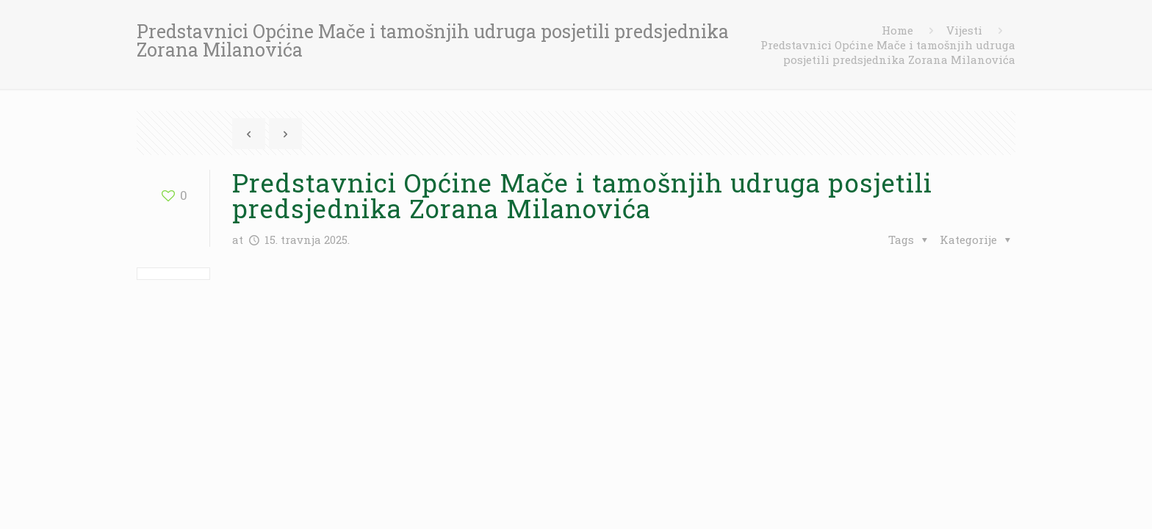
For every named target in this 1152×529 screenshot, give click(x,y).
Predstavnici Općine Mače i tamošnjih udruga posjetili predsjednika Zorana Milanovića (887, 52)
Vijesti (964, 30)
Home (897, 30)
